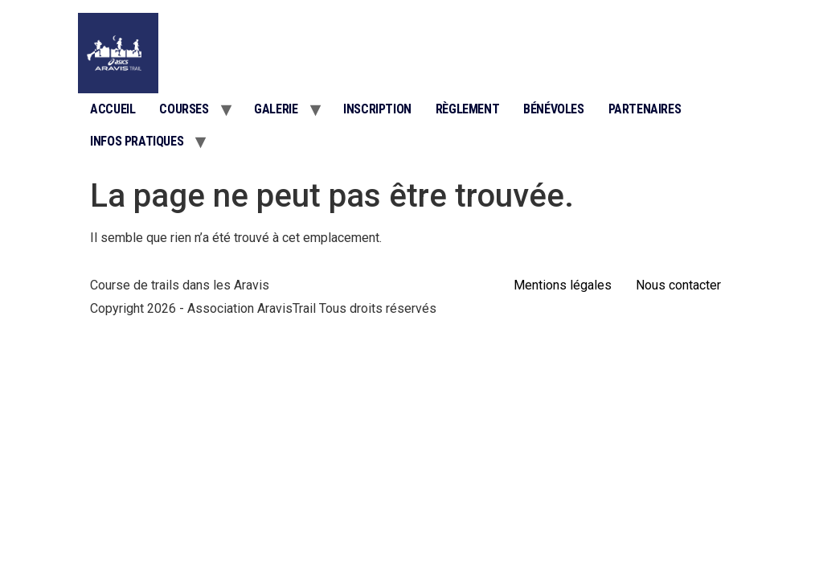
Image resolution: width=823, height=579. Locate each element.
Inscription (377, 109)
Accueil (112, 109)
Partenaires (645, 109)
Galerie (275, 109)
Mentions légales (563, 285)
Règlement (467, 109)
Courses (183, 109)
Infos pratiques (136, 141)
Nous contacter (678, 285)
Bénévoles (553, 109)
